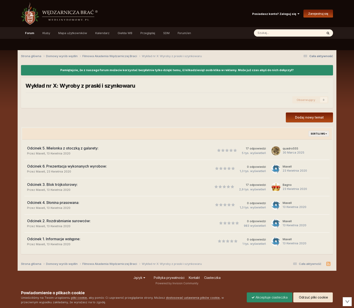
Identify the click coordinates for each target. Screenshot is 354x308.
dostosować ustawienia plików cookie (193, 297)
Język (139, 278)
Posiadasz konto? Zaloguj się (275, 14)
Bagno (287, 185)
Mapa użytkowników (72, 33)
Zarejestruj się (318, 13)
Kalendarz (102, 33)
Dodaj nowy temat (309, 117)
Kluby (46, 33)
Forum (29, 35)
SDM (166, 33)
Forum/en (184, 33)
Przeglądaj (147, 33)
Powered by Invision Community (177, 283)
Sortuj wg (319, 133)
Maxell (40, 153)
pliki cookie (79, 297)
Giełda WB (125, 33)
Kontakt (194, 278)
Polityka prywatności (169, 278)
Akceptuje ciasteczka (270, 297)
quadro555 (290, 148)
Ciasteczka (212, 278)
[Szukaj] (278, 33)
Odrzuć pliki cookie (313, 297)
